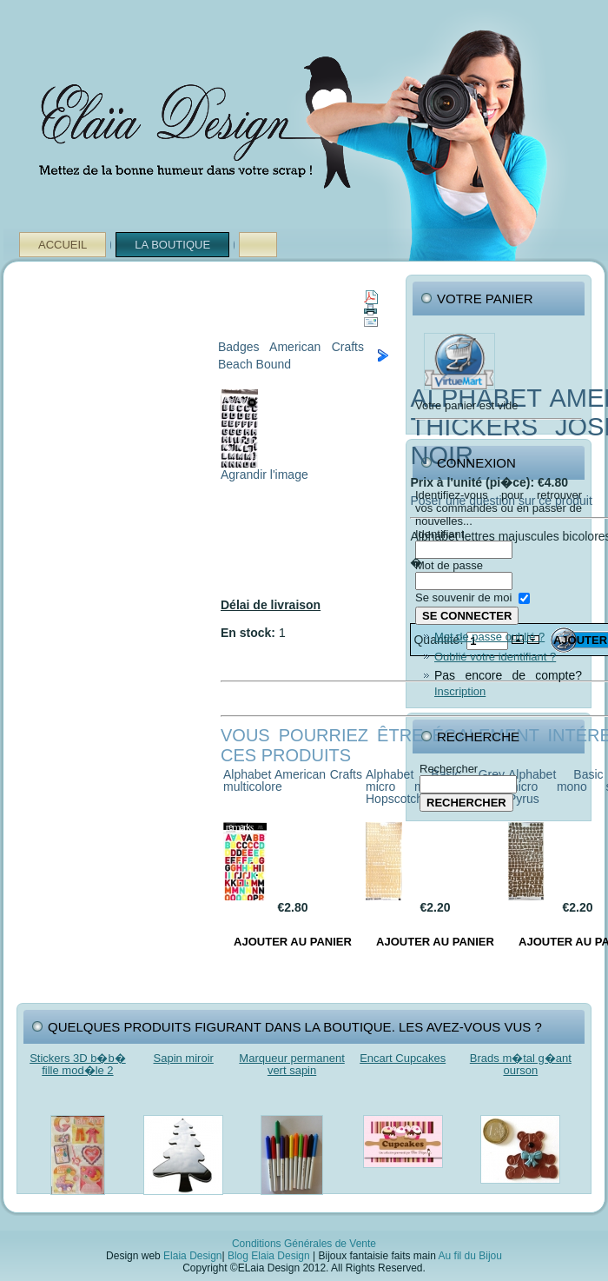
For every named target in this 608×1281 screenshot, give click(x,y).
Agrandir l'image (264, 468)
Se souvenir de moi (463, 597)
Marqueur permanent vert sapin (291, 1064)
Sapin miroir (184, 1058)
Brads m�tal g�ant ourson (521, 1064)
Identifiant (439, 534)
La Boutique (172, 244)
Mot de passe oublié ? (489, 636)
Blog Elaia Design (269, 1256)
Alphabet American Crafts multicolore (292, 780)
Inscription (460, 691)
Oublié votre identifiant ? (495, 656)
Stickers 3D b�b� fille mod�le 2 (78, 1064)
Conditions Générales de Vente (304, 1244)
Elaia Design (192, 1256)
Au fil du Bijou (470, 1256)
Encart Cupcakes (403, 1058)
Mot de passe (449, 565)
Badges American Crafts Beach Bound (291, 355)
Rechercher (449, 768)
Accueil (62, 244)
